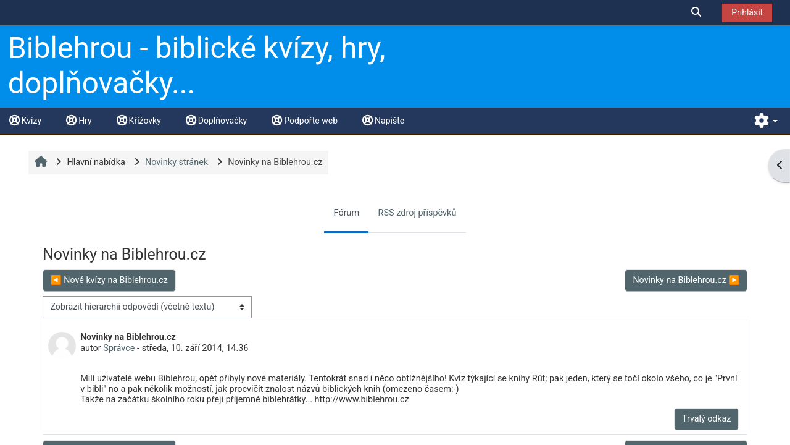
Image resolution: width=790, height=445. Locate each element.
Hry (78, 120)
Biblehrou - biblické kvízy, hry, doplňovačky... (197, 65)
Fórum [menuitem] (347, 213)
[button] (696, 12)
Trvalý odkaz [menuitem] (706, 418)
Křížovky (139, 120)
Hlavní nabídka (96, 162)
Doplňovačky (216, 120)
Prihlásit (747, 12)
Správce (119, 348)
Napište (383, 120)
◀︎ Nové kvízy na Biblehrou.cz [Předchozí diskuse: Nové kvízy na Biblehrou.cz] (109, 280)
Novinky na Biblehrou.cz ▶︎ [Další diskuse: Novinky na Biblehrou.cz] (686, 280)
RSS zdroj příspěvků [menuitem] (417, 213)
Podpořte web (305, 120)
